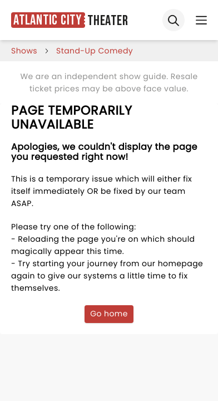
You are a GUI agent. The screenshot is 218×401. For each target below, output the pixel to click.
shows (24, 50)
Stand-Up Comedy (94, 50)
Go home (109, 313)
